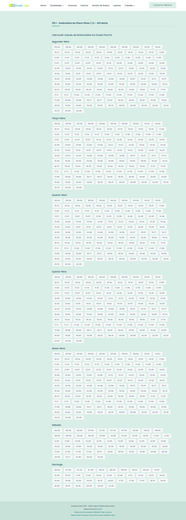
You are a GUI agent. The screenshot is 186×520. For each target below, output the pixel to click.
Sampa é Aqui (88, 515)
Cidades (129, 5)
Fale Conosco (106, 512)
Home (43, 5)
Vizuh (100, 509)
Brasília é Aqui (109, 515)
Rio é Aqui (99, 515)
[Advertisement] (28, 40)
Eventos (84, 5)
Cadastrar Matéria (162, 5)
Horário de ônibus (100, 5)
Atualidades (56, 5)
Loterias (117, 5)
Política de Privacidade (83, 512)
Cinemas (72, 5)
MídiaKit (97, 512)
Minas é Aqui (76, 515)
